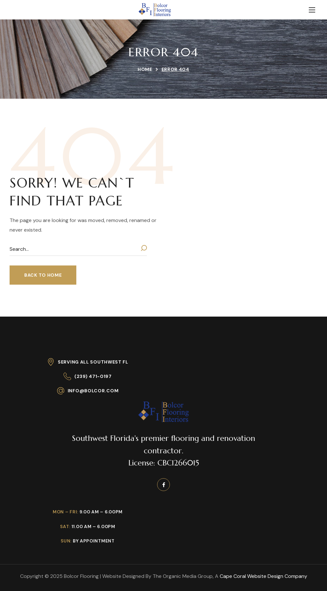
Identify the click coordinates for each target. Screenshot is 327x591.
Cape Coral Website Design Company (263, 576)
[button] (43, 275)
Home (145, 69)
